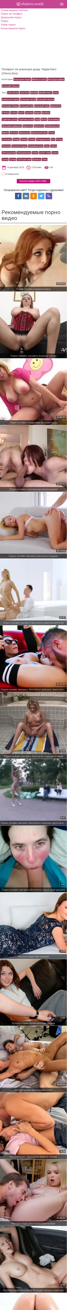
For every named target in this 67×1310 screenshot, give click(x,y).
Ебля (37, 119)
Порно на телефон (11, 13)
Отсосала (7, 139)
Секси (53, 146)
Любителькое (52, 126)
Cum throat (13, 92)
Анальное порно (22, 79)
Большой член (41, 106)
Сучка (5, 159)
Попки (31, 139)
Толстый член (24, 159)
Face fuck (24, 92)
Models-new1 (45, 92)
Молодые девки (56, 79)
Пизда (16, 139)
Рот (53, 139)
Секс (46, 146)
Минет (5, 132)
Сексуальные (24, 152)
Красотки (39, 126)
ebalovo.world (31, 4)
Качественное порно (13, 28)
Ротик (59, 139)
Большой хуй (26, 106)
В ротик (29, 112)
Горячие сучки (26, 119)
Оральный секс (39, 132)
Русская (6, 146)
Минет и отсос (39, 79)
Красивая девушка (12, 126)
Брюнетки (55, 106)
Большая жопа (28, 99)
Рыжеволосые (35, 146)
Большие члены (10, 106)
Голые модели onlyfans (14, 10)
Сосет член (45, 152)
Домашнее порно (11, 17)
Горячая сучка (9, 119)
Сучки (12, 159)
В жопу (5, 112)
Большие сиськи (10, 86)
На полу (14, 132)
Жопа (44, 119)
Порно (4, 21)
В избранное (12, 174)
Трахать (36, 159)
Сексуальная (9, 152)
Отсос (51, 132)
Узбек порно (8, 24)
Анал (55, 92)
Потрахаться (43, 139)
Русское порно (19, 146)
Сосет (35, 152)
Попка (24, 139)
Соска (55, 152)
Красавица (53, 119)
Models (34, 92)
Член (44, 159)
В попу (13, 112)
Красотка (28, 126)
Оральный (24, 132)
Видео (37, 112)
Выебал (46, 112)
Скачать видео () (32, 181)
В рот (21, 112)
